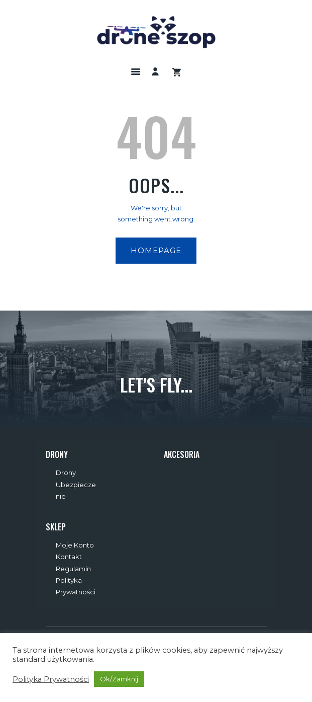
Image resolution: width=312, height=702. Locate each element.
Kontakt (69, 557)
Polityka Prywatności (51, 679)
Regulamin (73, 569)
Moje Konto (75, 545)
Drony (66, 473)
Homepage (156, 250)
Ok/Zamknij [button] (119, 679)
